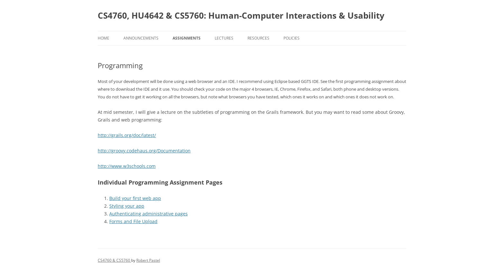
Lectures (224, 38)
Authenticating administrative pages (148, 214)
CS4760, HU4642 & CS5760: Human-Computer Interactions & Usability (241, 15)
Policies (292, 38)
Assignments (187, 38)
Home (103, 38)
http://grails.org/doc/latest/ (127, 135)
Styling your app (126, 206)
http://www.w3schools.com (127, 166)
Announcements (140, 38)
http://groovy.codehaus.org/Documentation (144, 151)
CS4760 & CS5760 (114, 260)
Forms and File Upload (133, 221)
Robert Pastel (148, 260)
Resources (258, 38)
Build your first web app (135, 198)
